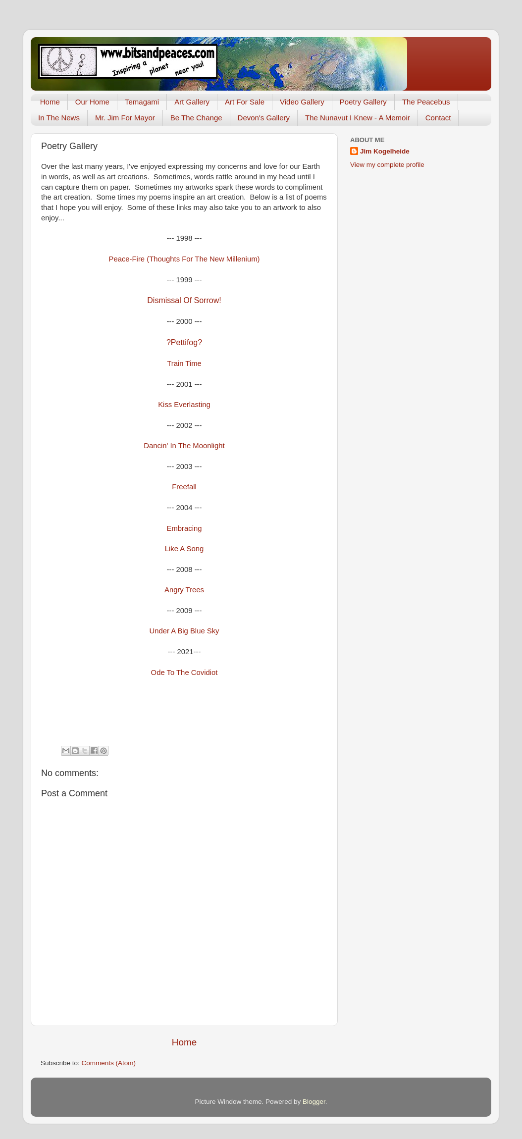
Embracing (184, 528)
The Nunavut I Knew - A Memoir (357, 117)
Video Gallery (302, 102)
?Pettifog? (184, 342)
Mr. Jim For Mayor (125, 117)
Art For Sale (244, 102)
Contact (438, 117)
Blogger (314, 1101)
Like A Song (184, 549)
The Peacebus (426, 102)
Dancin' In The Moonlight (184, 446)
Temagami (142, 102)
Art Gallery (191, 102)
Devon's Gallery (264, 117)
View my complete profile (387, 164)
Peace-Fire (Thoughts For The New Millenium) (184, 259)
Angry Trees (184, 590)
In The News (59, 117)
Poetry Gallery (363, 102)
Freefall (184, 487)
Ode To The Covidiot (184, 672)
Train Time (184, 363)
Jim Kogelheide (385, 151)
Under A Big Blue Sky (184, 631)
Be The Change (196, 117)
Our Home (92, 102)
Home (50, 102)
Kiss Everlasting (184, 405)
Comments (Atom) (109, 1063)
